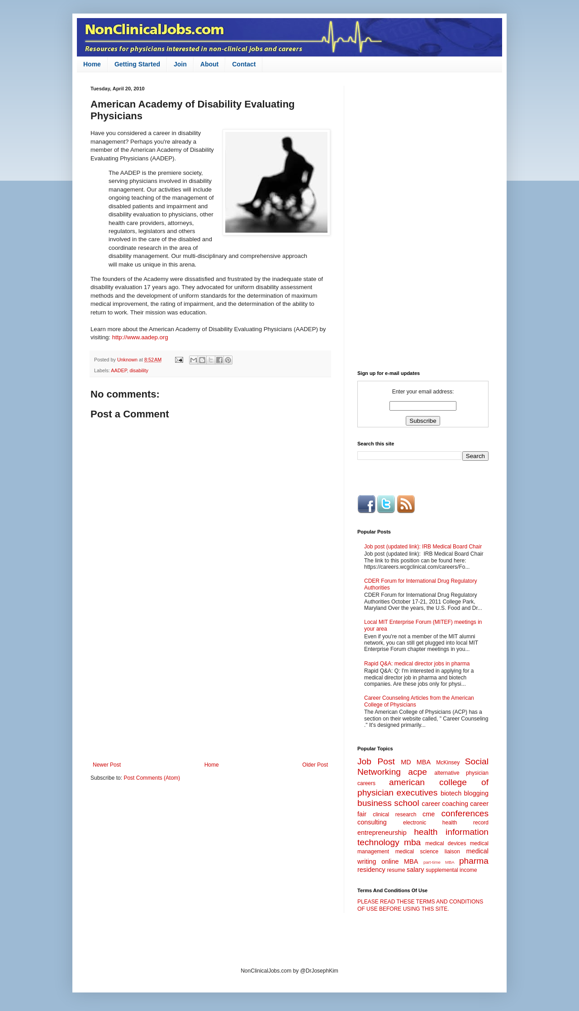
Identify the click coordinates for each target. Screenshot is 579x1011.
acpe (417, 772)
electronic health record (446, 822)
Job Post (376, 761)
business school (388, 803)
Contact (244, 64)
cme (428, 814)
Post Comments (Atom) (151, 778)
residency (371, 869)
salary (415, 869)
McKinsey (448, 762)
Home (92, 64)
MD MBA (416, 762)
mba (412, 842)
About (209, 64)
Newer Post (107, 765)
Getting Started (137, 64)
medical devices (445, 843)
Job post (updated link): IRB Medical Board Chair (423, 546)
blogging (476, 793)
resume (396, 870)
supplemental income (451, 870)
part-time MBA (439, 862)
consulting (372, 822)
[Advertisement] (210, 687)
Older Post (315, 765)
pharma (474, 861)
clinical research (394, 814)
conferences (465, 813)
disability (138, 370)
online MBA (399, 861)
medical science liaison (427, 851)
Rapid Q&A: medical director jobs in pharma (417, 663)
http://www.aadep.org (140, 337)
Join (180, 64)
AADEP (119, 370)
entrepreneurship (382, 832)
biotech (451, 793)
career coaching (445, 803)
